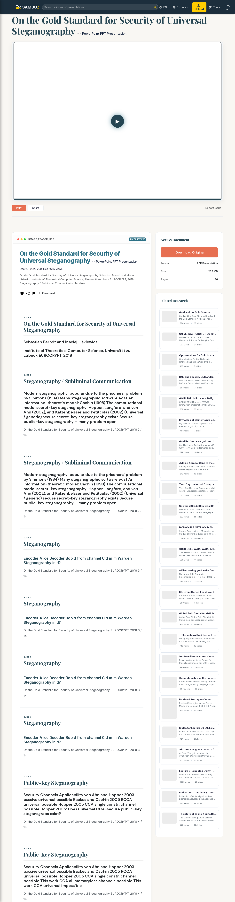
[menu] (5, 7)
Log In (228, 7)
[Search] (155, 7)
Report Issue (213, 208)
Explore (179, 7)
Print (19, 208)
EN (163, 7)
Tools (214, 7)
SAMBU (27, 7)
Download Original (190, 252)
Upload (199, 7)
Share (35, 208)
